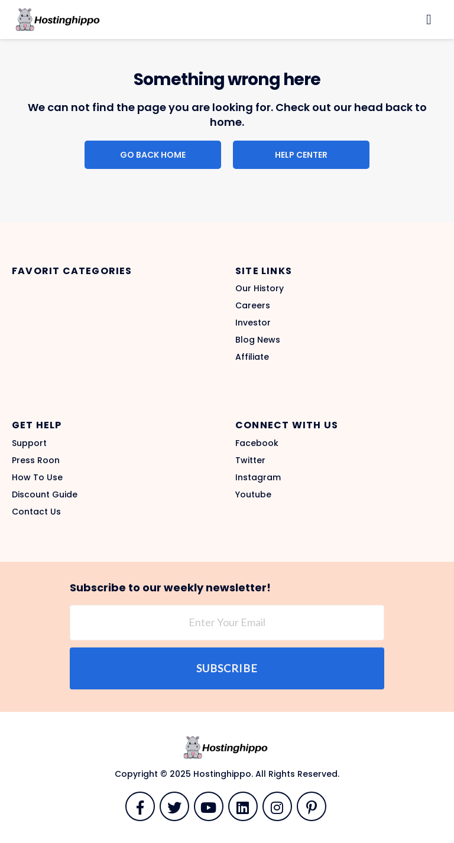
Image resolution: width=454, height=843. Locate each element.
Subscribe (227, 668)
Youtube (253, 494)
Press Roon (36, 460)
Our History (259, 288)
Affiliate (252, 357)
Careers (252, 305)
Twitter (250, 460)
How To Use (37, 477)
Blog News (257, 340)
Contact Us (36, 511)
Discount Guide (44, 494)
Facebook (256, 443)
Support (29, 443)
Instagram (258, 477)
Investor (253, 322)
